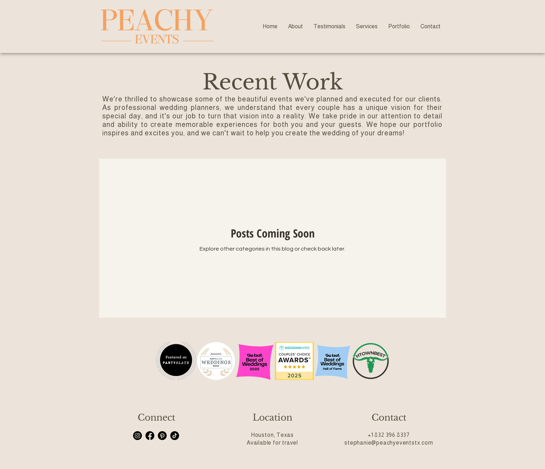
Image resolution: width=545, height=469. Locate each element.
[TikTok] (174, 435)
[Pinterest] (162, 435)
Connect (156, 417)
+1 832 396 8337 (389, 435)
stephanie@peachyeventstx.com (388, 443)
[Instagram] (137, 435)
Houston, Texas (272, 435)
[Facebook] (149, 435)
